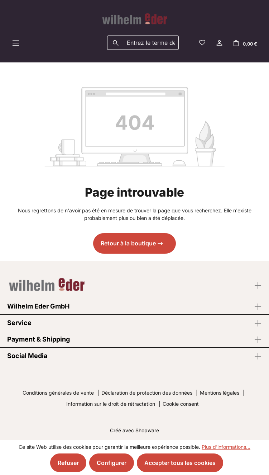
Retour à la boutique (128, 243)
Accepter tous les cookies (180, 462)
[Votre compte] (218, 42)
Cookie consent (181, 404)
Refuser (68, 462)
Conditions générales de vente (58, 393)
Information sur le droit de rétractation (110, 404)
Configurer (111, 462)
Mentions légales (219, 393)
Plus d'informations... (226, 447)
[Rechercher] (115, 43)
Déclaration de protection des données (146, 393)
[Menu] (15, 43)
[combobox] (151, 43)
